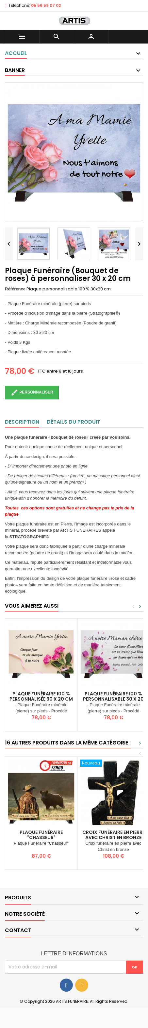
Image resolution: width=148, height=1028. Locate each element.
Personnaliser (31, 392)
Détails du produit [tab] (73, 422)
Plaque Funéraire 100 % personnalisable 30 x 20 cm (113, 698)
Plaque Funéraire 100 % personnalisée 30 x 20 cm (41, 696)
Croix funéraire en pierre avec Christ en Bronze (113, 835)
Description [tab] (22, 422)
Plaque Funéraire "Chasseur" (41, 835)
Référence (15, 288)
